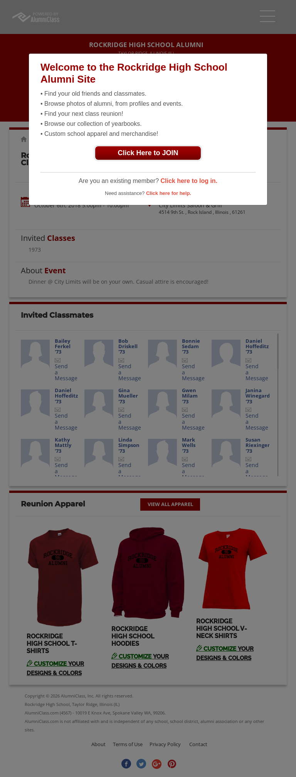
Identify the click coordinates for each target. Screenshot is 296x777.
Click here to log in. (188, 181)
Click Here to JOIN (148, 153)
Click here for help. (168, 193)
